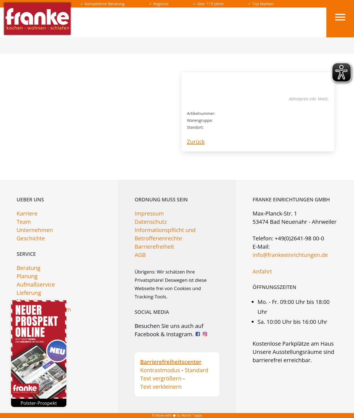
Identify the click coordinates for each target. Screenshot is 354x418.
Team (24, 221)
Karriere (27, 213)
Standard (196, 370)
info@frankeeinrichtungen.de (290, 255)
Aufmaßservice (36, 284)
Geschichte (31, 238)
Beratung (28, 268)
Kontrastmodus (160, 370)
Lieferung (29, 292)
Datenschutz (151, 221)
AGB (140, 255)
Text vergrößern (161, 378)
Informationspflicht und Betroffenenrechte (165, 234)
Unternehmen (35, 230)
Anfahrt (262, 271)
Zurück (196, 141)
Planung (27, 276)
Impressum (149, 213)
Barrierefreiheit (154, 246)
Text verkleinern (161, 386)
